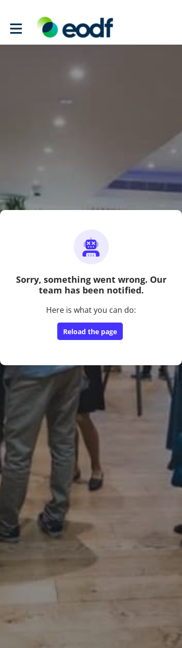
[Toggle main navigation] (15, 28)
